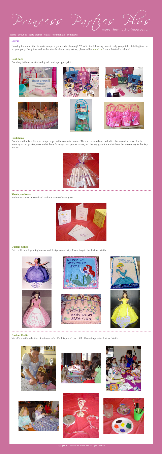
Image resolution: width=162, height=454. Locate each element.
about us (22, 34)
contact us (72, 34)
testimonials (59, 34)
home (13, 34)
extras (47, 34)
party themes (35, 34)
